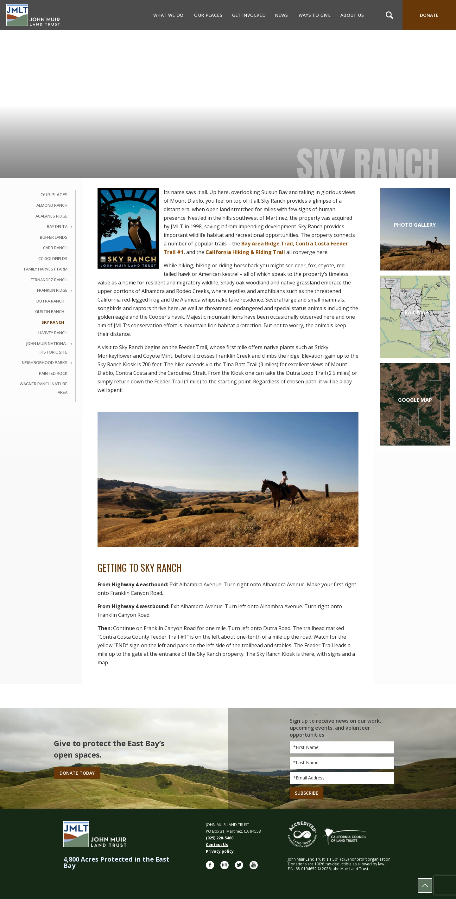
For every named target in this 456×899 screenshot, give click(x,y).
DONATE (429, 15)
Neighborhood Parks (44, 362)
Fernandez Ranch (49, 280)
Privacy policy (220, 851)
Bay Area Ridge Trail (267, 243)
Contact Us (217, 844)
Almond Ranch (51, 205)
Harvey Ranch (52, 332)
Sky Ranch (52, 322)
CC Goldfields (52, 258)
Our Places (54, 195)
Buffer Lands (53, 237)
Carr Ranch (55, 248)
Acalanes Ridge (51, 216)
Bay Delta (57, 226)
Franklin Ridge (52, 290)
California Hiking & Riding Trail (245, 252)
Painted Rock (53, 373)
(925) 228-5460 (219, 838)
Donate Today (77, 773)
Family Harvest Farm (45, 269)
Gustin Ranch (49, 311)
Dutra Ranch (50, 301)
